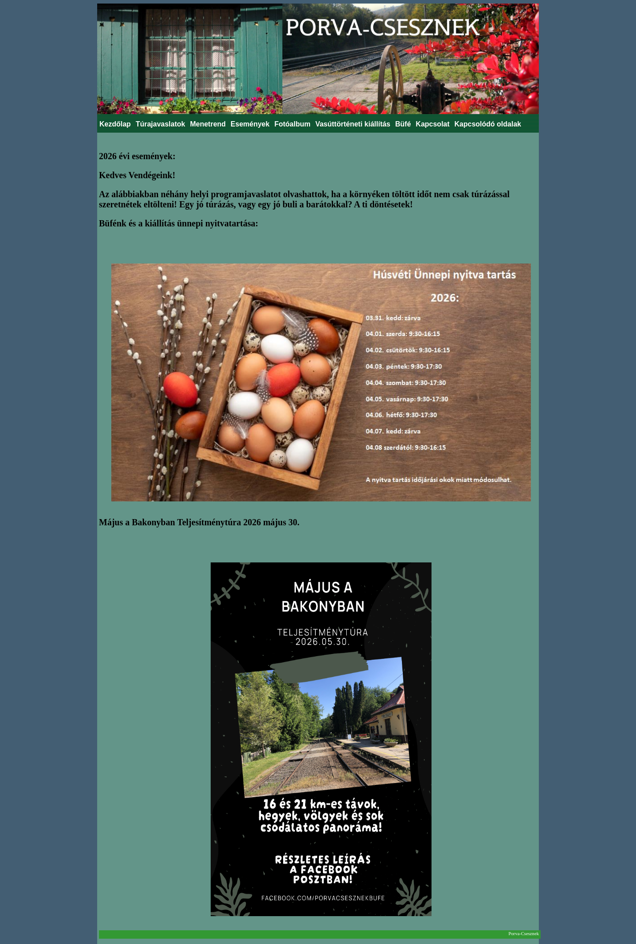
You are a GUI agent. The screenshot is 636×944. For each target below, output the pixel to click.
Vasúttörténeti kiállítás (352, 124)
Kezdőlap (115, 124)
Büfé (403, 124)
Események (250, 124)
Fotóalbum (292, 124)
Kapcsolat (432, 124)
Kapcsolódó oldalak (487, 124)
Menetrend (208, 124)
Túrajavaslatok (160, 124)
